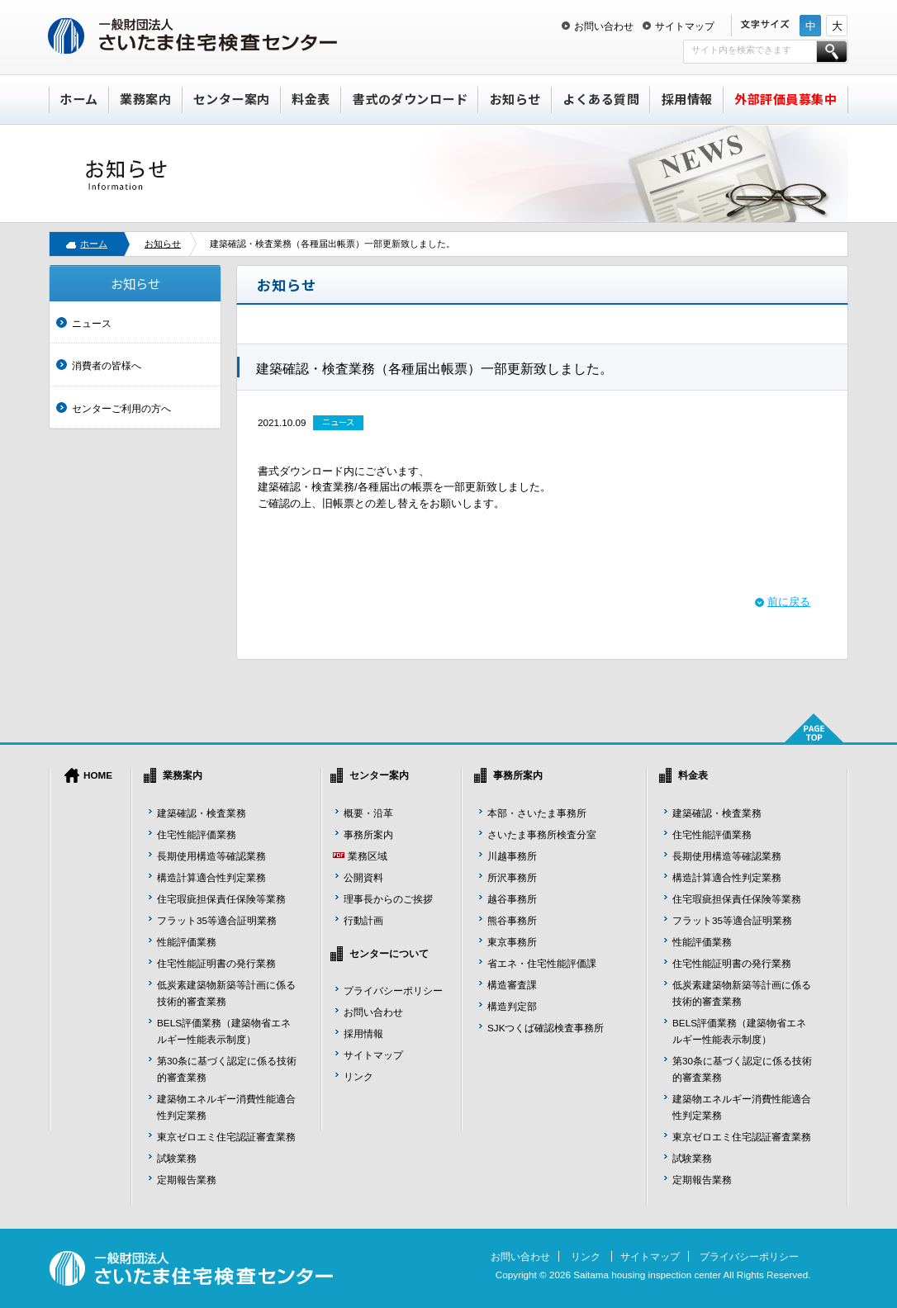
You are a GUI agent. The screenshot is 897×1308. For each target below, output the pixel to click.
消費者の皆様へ (106, 365)
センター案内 (231, 98)
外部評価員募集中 (785, 98)
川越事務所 (512, 856)
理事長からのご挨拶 (388, 898)
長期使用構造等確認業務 (211, 856)
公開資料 (363, 877)
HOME (97, 775)
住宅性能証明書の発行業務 (216, 963)
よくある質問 (600, 98)
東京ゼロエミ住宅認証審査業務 (226, 1136)
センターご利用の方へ (121, 408)
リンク (358, 1076)
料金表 (311, 98)
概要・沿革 (368, 813)
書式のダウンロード (410, 98)
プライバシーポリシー (393, 990)
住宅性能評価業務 (196, 834)
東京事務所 (512, 941)
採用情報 (687, 98)
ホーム (78, 98)
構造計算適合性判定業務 (211, 877)
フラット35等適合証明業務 (217, 920)
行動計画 (363, 920)
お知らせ (515, 98)
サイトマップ (684, 26)
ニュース (92, 323)
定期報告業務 (186, 1179)
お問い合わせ (604, 26)
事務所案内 (368, 834)
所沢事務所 (512, 877)
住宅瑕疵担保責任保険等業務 (221, 898)
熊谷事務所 (512, 920)
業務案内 (145, 98)
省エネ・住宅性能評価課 (541, 963)
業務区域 (367, 856)
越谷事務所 (512, 898)
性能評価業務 (186, 941)
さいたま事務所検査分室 (541, 834)
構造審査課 (512, 984)
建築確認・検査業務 (201, 813)
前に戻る (788, 601)
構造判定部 (512, 1006)
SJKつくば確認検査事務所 (545, 1027)
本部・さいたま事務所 (536, 813)
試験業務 (177, 1158)
